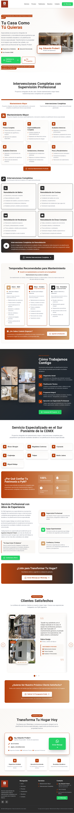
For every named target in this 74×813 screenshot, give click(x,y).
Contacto (57, 4)
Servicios (26, 4)
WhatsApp (67, 4)
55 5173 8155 (15, 744)
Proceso (34, 4)
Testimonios (41, 4)
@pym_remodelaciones (18, 747)
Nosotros (49, 4)
